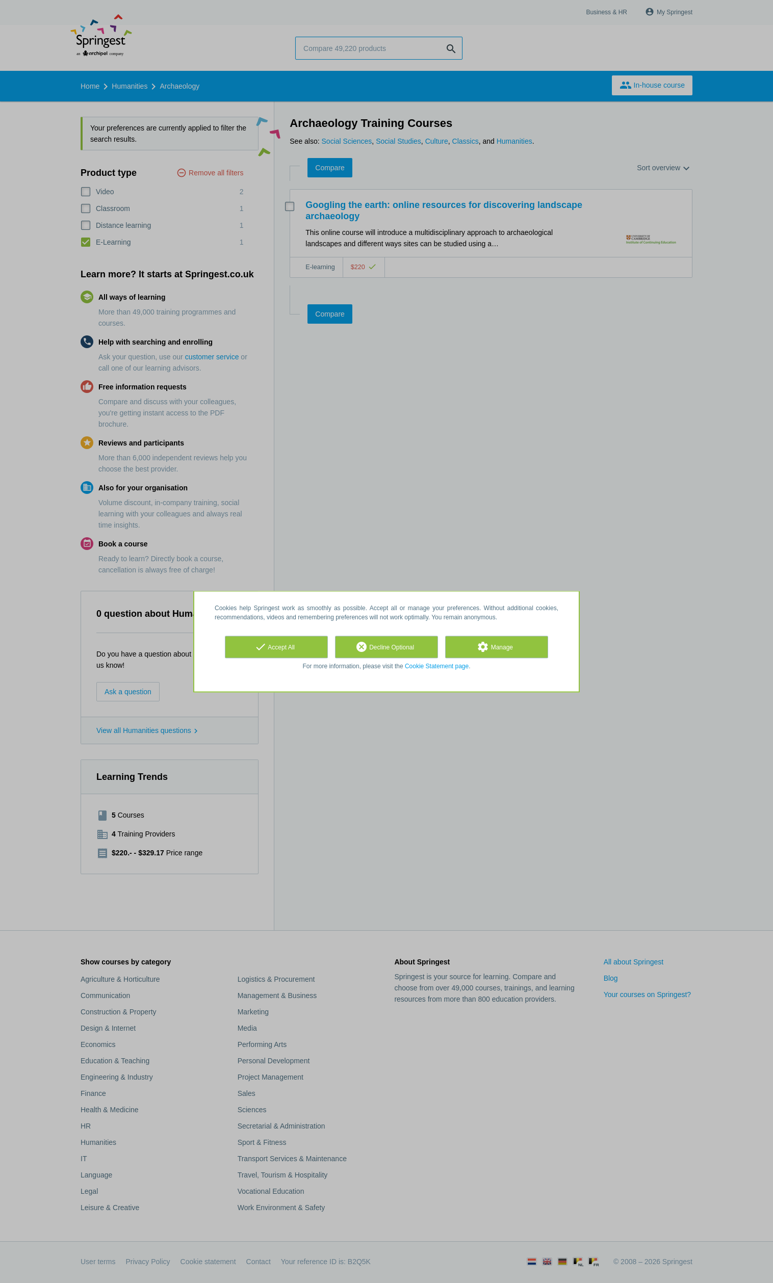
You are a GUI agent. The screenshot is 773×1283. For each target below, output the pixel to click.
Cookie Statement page (437, 666)
